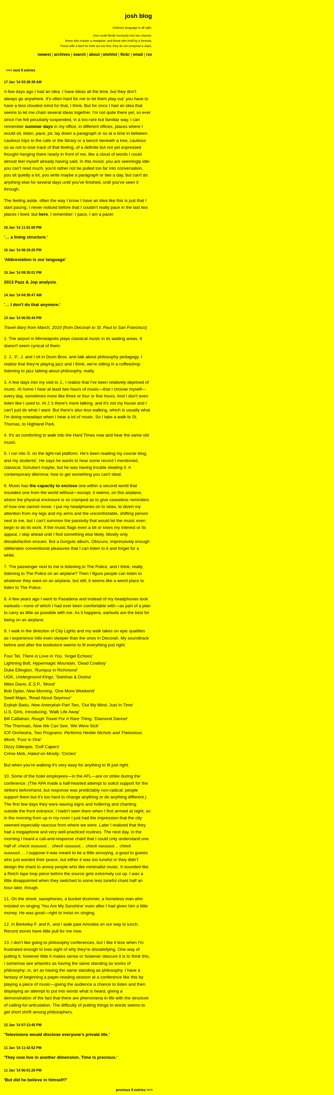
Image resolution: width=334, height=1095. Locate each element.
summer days (39, 126)
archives (62, 54)
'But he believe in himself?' (35, 1079)
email (138, 54)
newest (44, 54)
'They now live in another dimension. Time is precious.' (60, 1057)
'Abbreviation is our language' (35, 259)
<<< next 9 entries (20, 70)
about (94, 54)
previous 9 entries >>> (134, 1090)
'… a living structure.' (26, 237)
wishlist (110, 54)
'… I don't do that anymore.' (32, 304)
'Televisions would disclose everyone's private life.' (57, 1034)
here (43, 214)
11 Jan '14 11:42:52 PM (22, 1048)
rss (149, 54)
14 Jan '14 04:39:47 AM (22, 295)
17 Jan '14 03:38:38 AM (22, 82)
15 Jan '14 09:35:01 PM (22, 272)
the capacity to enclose (54, 485)
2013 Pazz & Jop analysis (30, 282)
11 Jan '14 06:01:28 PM (22, 1070)
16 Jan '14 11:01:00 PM (22, 227)
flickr (125, 54)
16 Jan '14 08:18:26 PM (22, 250)
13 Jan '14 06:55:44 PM (22, 318)
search (79, 54)
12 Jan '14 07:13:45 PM (22, 1025)
